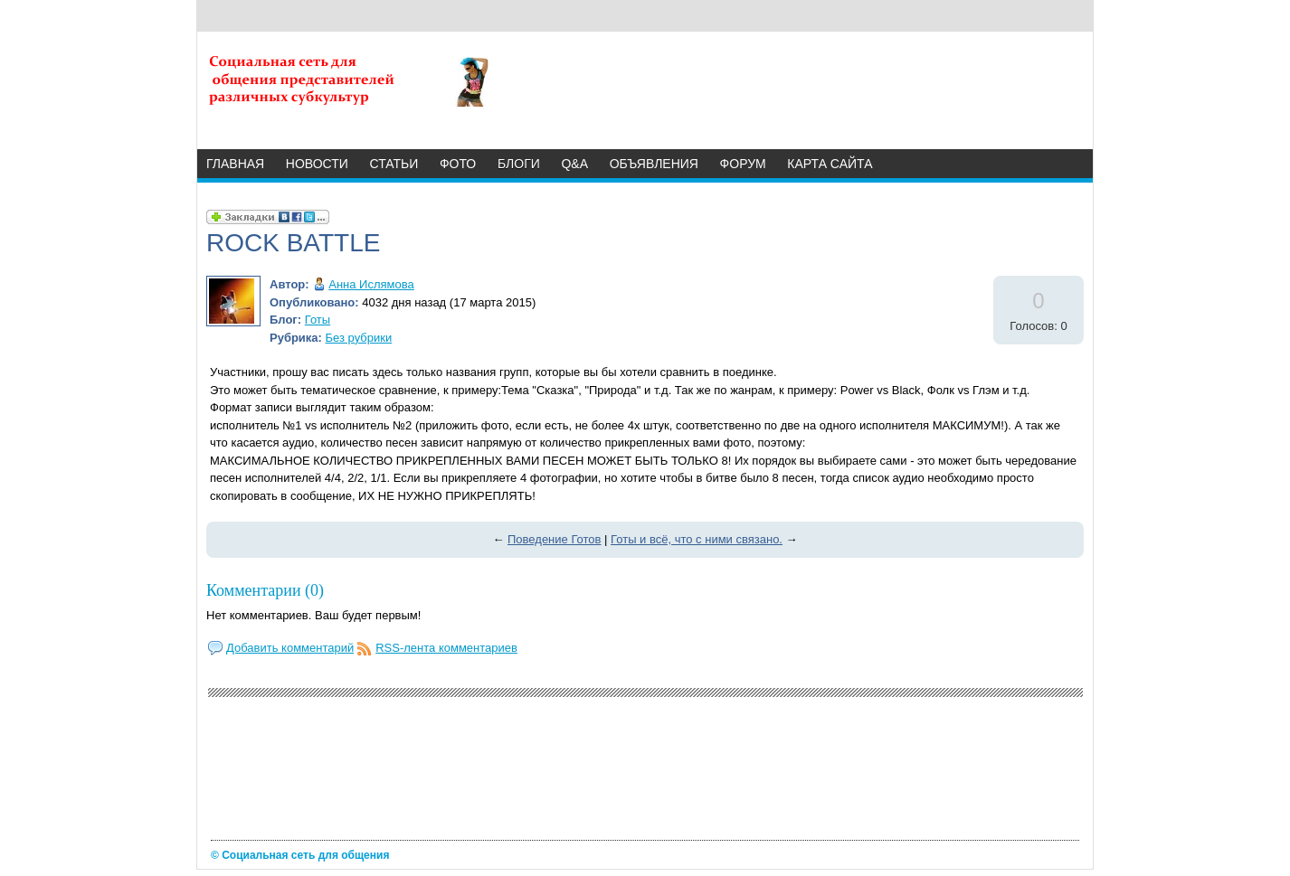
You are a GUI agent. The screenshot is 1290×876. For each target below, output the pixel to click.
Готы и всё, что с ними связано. (697, 539)
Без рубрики (359, 337)
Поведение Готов (554, 539)
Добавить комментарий (290, 648)
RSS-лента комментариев (446, 648)
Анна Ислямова (371, 284)
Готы (317, 319)
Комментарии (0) (265, 590)
